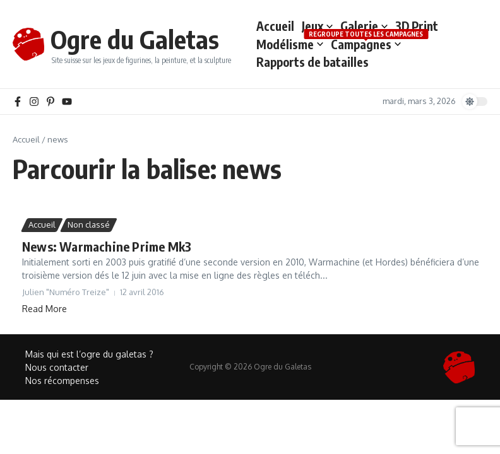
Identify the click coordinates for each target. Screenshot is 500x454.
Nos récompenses (62, 380)
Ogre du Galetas (135, 39)
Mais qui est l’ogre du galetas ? (89, 354)
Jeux (317, 25)
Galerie (364, 25)
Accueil (275, 25)
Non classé (89, 224)
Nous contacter (56, 367)
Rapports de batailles (312, 61)
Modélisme (289, 44)
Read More (44, 308)
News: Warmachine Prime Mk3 (106, 246)
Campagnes (366, 43)
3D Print (416, 25)
